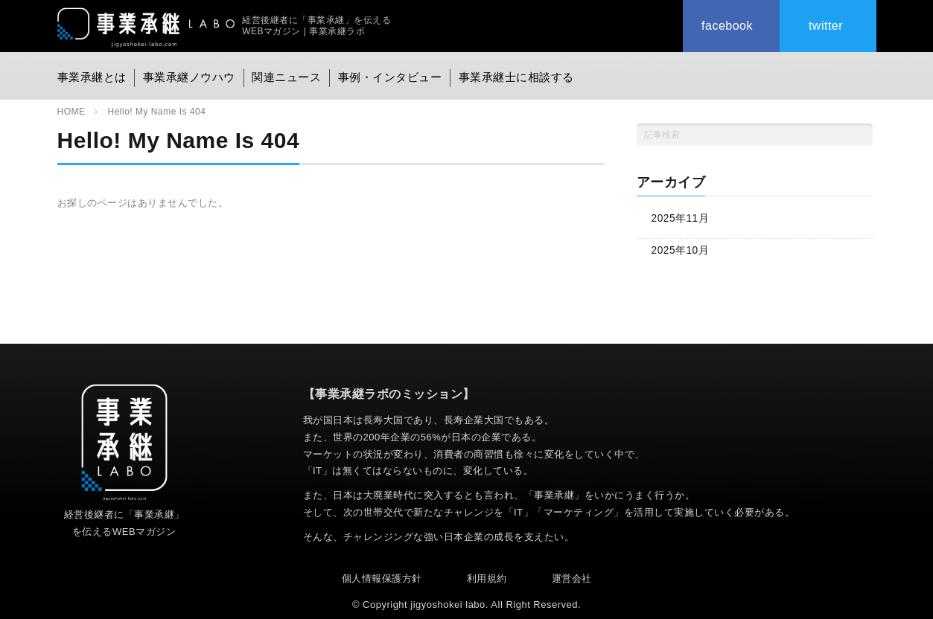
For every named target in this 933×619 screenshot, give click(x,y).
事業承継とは (89, 74)
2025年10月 (681, 249)
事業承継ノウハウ (188, 74)
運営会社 (572, 577)
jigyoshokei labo (447, 603)
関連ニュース (287, 74)
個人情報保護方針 (382, 577)
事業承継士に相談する (516, 74)
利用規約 (487, 577)
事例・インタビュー (391, 74)
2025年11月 (681, 218)
